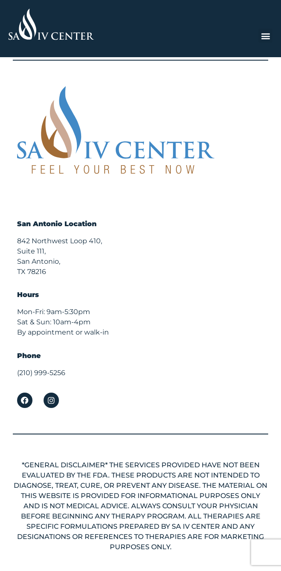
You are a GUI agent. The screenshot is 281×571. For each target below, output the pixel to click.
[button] (265, 36)
